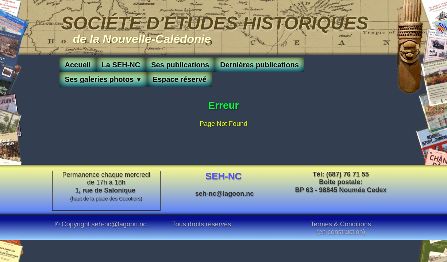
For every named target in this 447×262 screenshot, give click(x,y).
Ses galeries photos (103, 79)
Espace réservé (180, 79)
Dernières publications (259, 65)
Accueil (78, 65)
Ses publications (180, 65)
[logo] (215, 28)
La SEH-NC (121, 65)
